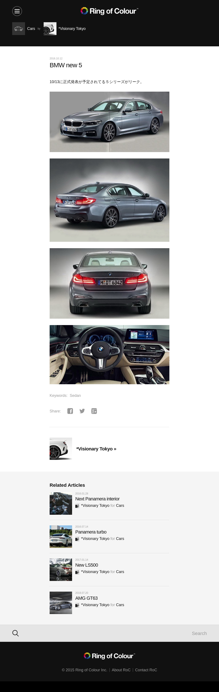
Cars (120, 505)
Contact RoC (146, 670)
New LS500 (86, 565)
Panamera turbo (90, 532)
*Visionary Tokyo (92, 505)
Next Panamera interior (97, 498)
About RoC (121, 670)
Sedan (75, 395)
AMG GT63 (86, 598)
